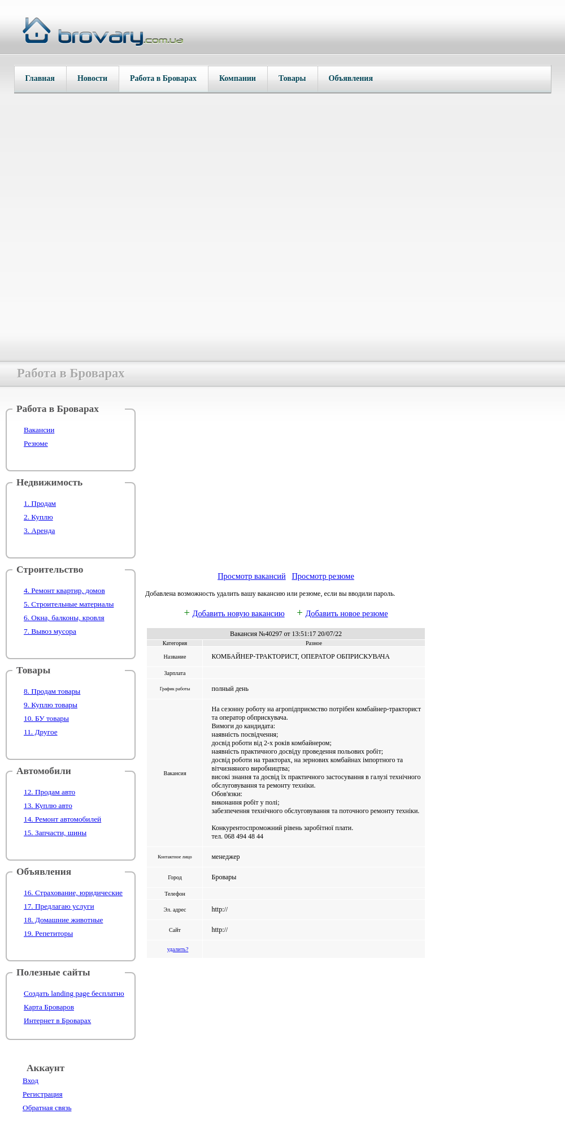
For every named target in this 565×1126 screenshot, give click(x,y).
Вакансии (39, 430)
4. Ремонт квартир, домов (64, 590)
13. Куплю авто (48, 805)
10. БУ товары (46, 718)
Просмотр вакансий (252, 576)
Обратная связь (47, 1107)
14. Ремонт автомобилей (62, 819)
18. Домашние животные (63, 920)
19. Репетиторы (48, 933)
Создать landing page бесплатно (74, 993)
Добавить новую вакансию (239, 613)
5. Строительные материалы (69, 604)
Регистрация (43, 1094)
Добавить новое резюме (346, 613)
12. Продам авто (49, 792)
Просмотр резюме (323, 576)
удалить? (178, 949)
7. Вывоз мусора (50, 631)
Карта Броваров (49, 1007)
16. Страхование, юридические (73, 892)
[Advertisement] (286, 482)
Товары (292, 78)
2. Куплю (38, 517)
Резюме (36, 443)
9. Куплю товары (50, 704)
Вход (30, 1080)
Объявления (351, 78)
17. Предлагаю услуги (59, 906)
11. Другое (41, 732)
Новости (92, 78)
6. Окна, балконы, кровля (64, 617)
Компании (237, 78)
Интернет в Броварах (57, 1020)
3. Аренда (39, 530)
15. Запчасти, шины (55, 832)
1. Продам (40, 503)
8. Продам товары (52, 691)
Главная (40, 78)
